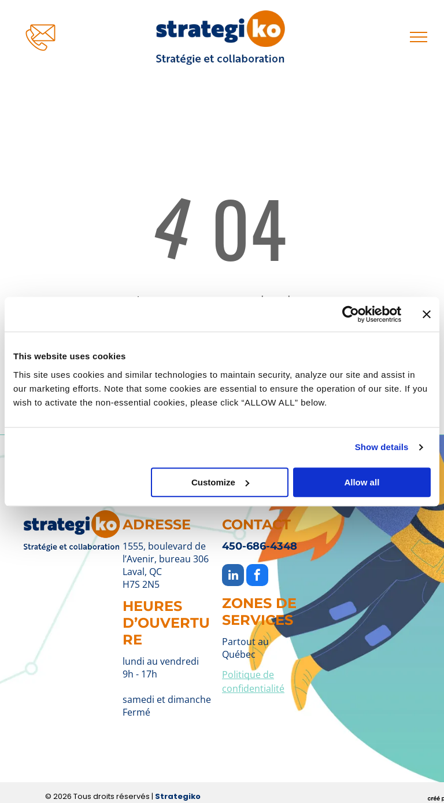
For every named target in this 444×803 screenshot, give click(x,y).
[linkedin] (233, 576)
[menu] (419, 37)
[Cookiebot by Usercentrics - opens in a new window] (350, 314)
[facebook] (257, 576)
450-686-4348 (259, 546)
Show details (382, 447)
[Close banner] (427, 314)
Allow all (361, 482)
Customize (220, 482)
